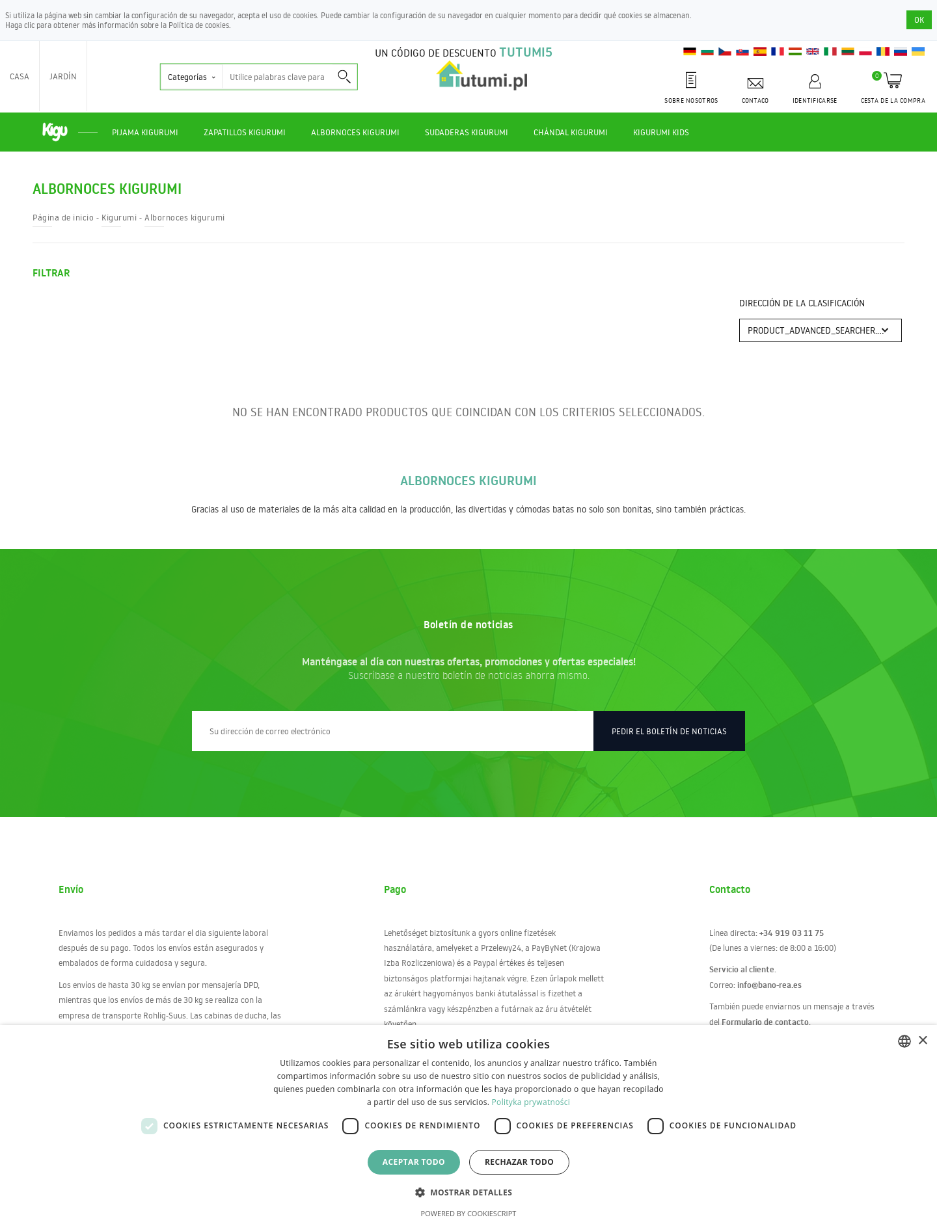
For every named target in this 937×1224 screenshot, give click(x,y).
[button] (468, 1191)
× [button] (922, 1041)
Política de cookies (199, 25)
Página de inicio (63, 217)
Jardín (63, 76)
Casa (19, 76)
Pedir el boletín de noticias (669, 731)
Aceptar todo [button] (414, 1161)
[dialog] (468, 1124)
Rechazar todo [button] (519, 1161)
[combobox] (904, 1041)
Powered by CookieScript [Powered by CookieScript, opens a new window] (469, 1213)
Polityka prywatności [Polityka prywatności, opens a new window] (531, 1102)
